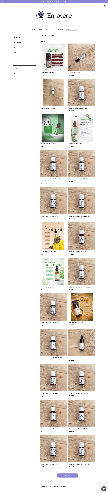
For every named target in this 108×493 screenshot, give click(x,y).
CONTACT (59, 29)
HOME (33, 29)
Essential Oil (16, 63)
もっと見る (67, 475)
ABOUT (40, 29)
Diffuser (15, 47)
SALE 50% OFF (17, 42)
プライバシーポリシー (46, 486)
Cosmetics (16, 57)
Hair (14, 73)
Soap (14, 52)
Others (15, 68)
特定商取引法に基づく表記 (60, 486)
